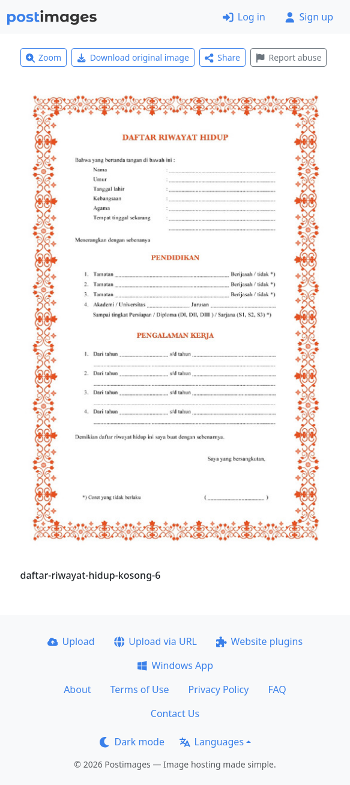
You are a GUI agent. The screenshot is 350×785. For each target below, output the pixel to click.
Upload (71, 641)
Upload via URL (155, 641)
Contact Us (175, 713)
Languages (212, 741)
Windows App (175, 665)
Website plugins (259, 641)
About (77, 689)
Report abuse (288, 57)
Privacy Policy (218, 689)
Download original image (133, 57)
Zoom (44, 57)
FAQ (277, 689)
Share (222, 57)
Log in (244, 16)
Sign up (309, 16)
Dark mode (132, 741)
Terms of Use (139, 689)
